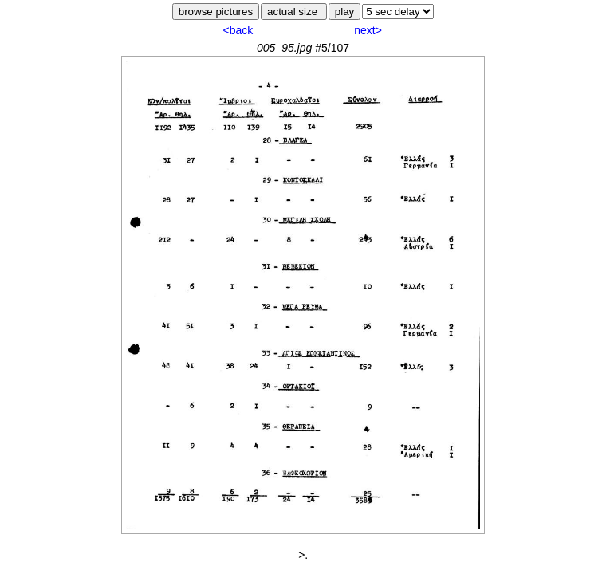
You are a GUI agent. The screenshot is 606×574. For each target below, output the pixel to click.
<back (237, 30)
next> (368, 30)
